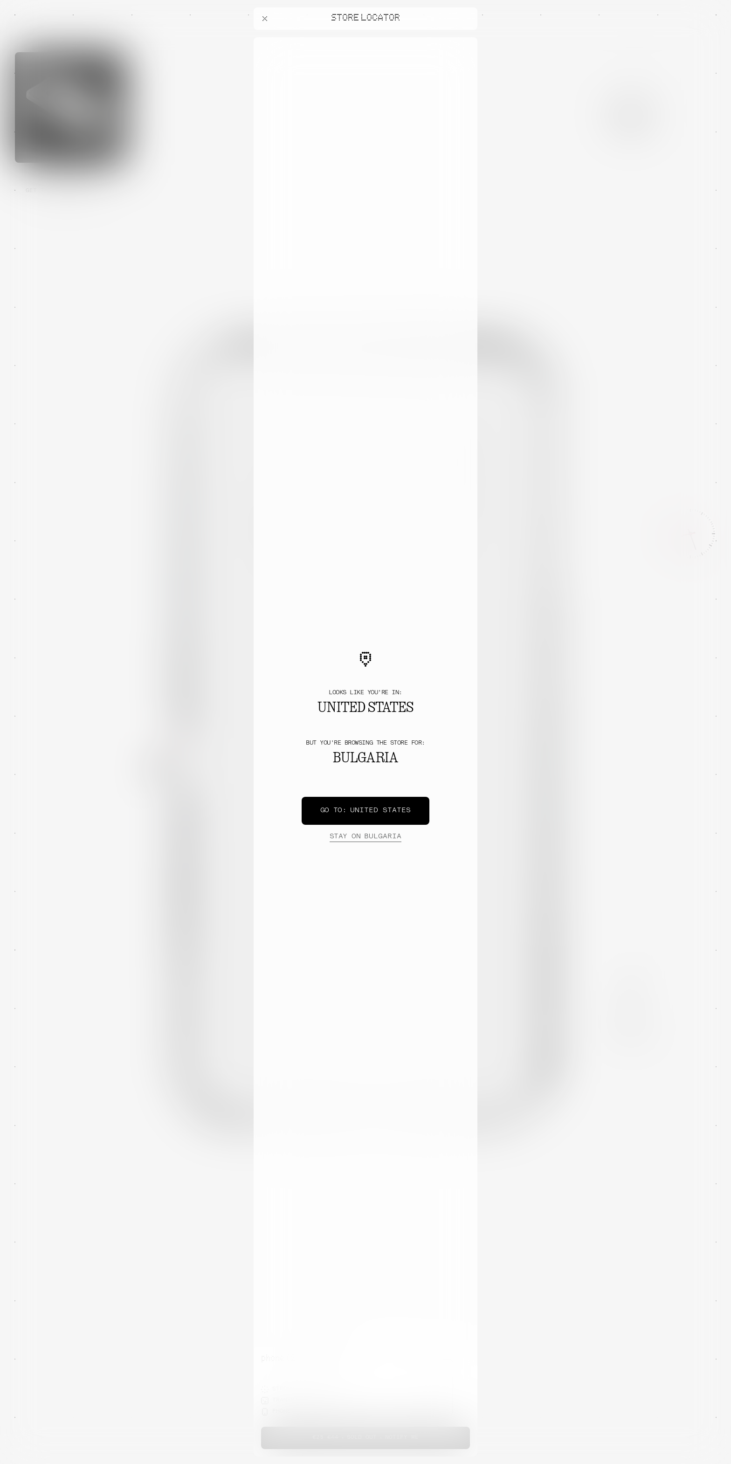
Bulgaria (365, 837)
